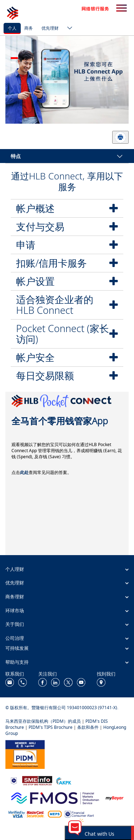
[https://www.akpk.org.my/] (63, 780)
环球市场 (14, 610)
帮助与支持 (17, 662)
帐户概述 (35, 208)
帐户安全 (35, 357)
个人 (12, 28)
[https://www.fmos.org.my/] (55, 797)
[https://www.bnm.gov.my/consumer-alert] (79, 813)
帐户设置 (35, 281)
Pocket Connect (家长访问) (62, 334)
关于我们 (14, 624)
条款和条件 (88, 727)
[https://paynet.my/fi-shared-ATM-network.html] (55, 813)
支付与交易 (40, 226)
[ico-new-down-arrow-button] (68, 28)
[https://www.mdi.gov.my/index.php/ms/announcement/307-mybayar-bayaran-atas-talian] (114, 797)
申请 (25, 244)
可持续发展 (17, 648)
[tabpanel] (67, 80)
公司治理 (14, 638)
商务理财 (14, 596)
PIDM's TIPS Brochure (51, 727)
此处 (24, 472)
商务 (28, 28)
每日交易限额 (45, 375)
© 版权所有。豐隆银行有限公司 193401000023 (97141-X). (61, 708)
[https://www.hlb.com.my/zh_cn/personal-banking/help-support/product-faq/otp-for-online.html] (26, 813)
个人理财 (14, 569)
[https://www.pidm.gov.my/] (25, 753)
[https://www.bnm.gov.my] (13, 780)
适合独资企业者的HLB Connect (54, 305)
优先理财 (50, 28)
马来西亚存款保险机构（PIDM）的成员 (43, 721)
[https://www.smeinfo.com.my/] (37, 780)
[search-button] (121, 8)
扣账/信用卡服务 (51, 263)
